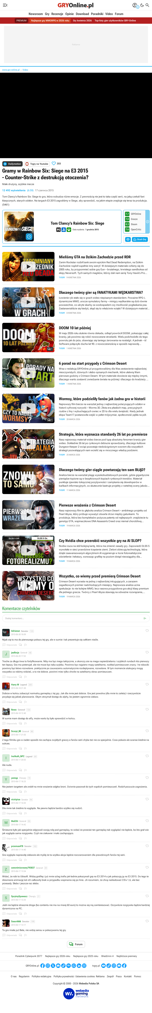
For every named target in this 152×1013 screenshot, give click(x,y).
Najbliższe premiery (127, 956)
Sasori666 (16, 921)
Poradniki (97, 14)
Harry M (15, 684)
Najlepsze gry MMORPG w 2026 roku (50, 20)
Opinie (69, 14)
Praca (119, 976)
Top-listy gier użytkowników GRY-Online (115, 20)
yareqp (14, 778)
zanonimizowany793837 (23, 868)
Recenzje (57, 14)
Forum (119, 14)
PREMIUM (21, 20)
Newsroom (36, 14)
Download (82, 14)
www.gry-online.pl (11, 69)
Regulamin (24, 976)
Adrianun (15, 631)
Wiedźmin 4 (107, 956)
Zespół (110, 976)
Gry (47, 14)
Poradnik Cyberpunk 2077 (28, 956)
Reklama (100, 976)
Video (109, 14)
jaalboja (15, 652)
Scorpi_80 (16, 731)
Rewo (14, 710)
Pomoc (137, 976)
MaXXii (14, 821)
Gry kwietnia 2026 (82, 20)
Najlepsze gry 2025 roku (85, 956)
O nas (13, 976)
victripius (15, 799)
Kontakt (128, 976)
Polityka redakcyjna (41, 976)
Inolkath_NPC (17, 756)
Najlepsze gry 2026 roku (57, 956)
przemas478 (17, 846)
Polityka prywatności (64, 976)
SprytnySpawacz (19, 896)
